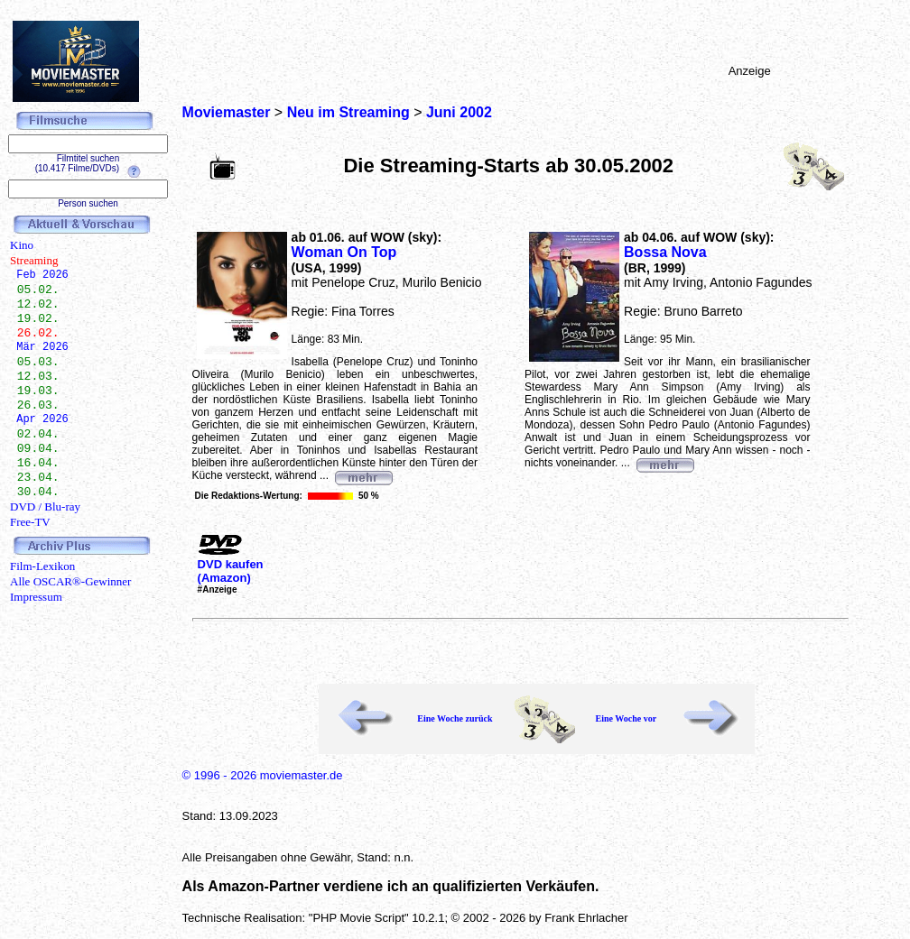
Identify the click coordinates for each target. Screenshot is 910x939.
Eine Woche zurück (454, 718)
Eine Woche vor (625, 718)
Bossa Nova (665, 252)
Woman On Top (344, 252)
